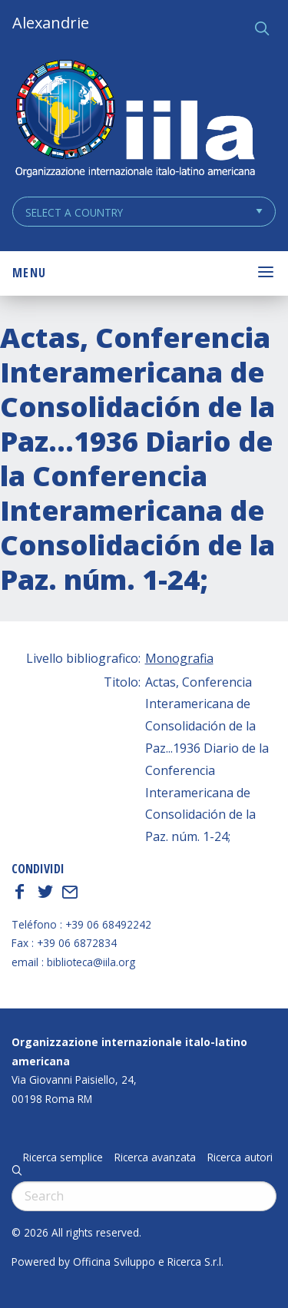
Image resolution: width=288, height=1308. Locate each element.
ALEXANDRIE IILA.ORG (134, 120)
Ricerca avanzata (155, 1157)
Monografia (179, 658)
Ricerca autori (240, 1157)
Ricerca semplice (63, 1157)
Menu (29, 272)
